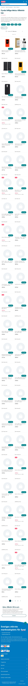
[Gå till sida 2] (13, 601)
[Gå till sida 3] (15, 601)
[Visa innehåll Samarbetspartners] (14, 675)
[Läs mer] (14, 615)
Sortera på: (10, 31)
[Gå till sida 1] (10, 601)
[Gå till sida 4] (18, 601)
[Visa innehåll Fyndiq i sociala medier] (14, 678)
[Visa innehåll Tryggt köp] (14, 662)
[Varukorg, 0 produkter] (23, 1)
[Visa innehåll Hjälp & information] (14, 659)
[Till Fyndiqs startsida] (3, 1)
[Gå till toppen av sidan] (25, 623)
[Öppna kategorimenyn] (26, 1)
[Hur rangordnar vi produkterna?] (6, 31)
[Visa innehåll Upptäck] (14, 666)
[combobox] (14, 4)
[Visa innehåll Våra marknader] (14, 672)
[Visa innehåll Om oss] (14, 669)
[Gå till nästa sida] (20, 601)
